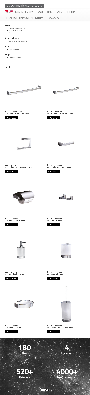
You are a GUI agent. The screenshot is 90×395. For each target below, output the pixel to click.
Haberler (71, 12)
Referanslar (24, 18)
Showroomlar (11, 18)
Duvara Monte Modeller (17, 28)
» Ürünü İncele (11, 118)
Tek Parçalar (13, 33)
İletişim (59, 12)
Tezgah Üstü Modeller (16, 30)
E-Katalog (51, 12)
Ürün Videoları (37, 18)
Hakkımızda (19, 12)
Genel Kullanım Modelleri (18, 41)
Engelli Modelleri (15, 57)
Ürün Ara (54, 18)
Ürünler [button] (41, 12)
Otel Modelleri (14, 49)
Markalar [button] (30, 12)
